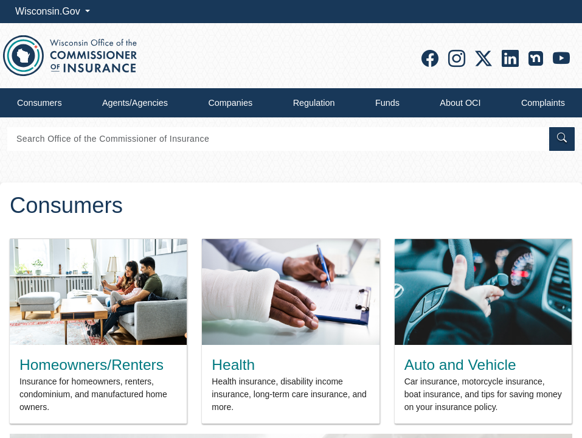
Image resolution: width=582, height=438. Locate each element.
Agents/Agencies (135, 103)
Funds (387, 103)
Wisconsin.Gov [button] (49, 11)
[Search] (277, 139)
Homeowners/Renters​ (91, 364)
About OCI (460, 103)
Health (233, 364)
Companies (230, 103)
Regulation (314, 103)
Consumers (39, 103)
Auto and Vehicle (460, 364)
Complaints (543, 103)
